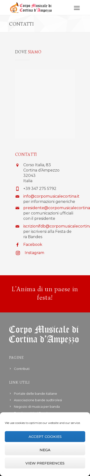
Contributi (22, 369)
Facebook (32, 244)
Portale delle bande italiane (35, 393)
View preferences (45, 463)
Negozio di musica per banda (37, 406)
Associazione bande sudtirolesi (38, 400)
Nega (45, 450)
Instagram (34, 252)
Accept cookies (45, 436)
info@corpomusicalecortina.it (51, 196)
